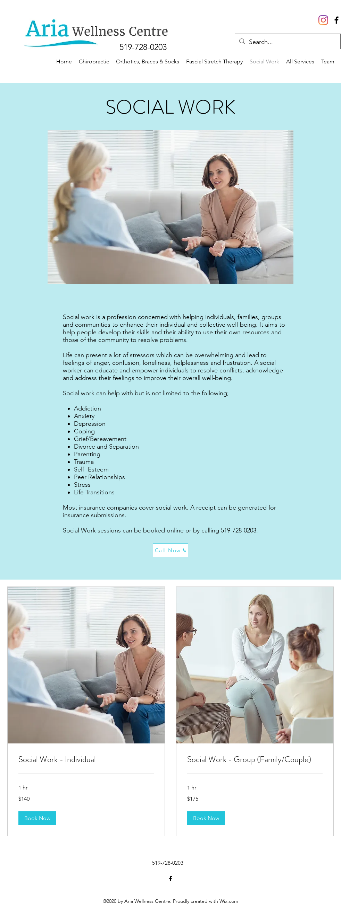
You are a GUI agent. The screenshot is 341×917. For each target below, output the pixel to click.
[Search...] (287, 42)
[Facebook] (170, 878)
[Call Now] (170, 550)
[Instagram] (323, 20)
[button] (37, 818)
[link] (86, 759)
